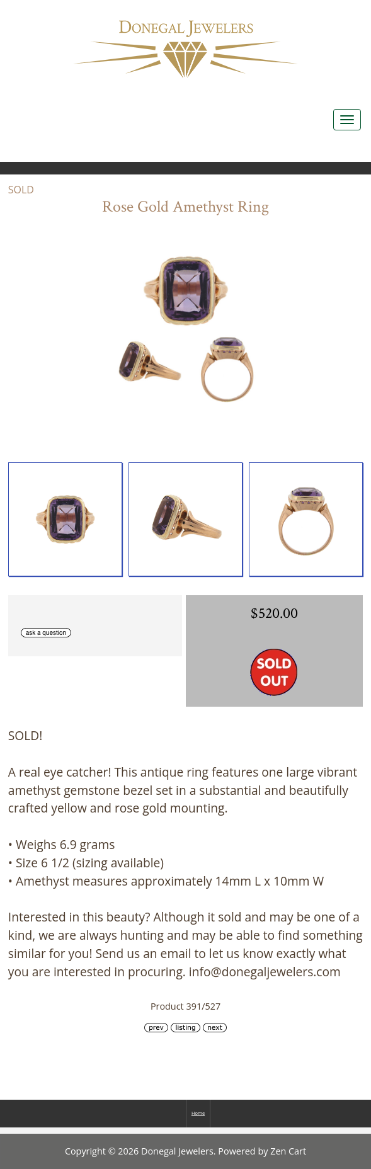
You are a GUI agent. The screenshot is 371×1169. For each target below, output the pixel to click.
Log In (345, 12)
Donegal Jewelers (177, 1151)
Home (288, 12)
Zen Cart (288, 1151)
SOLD (21, 190)
